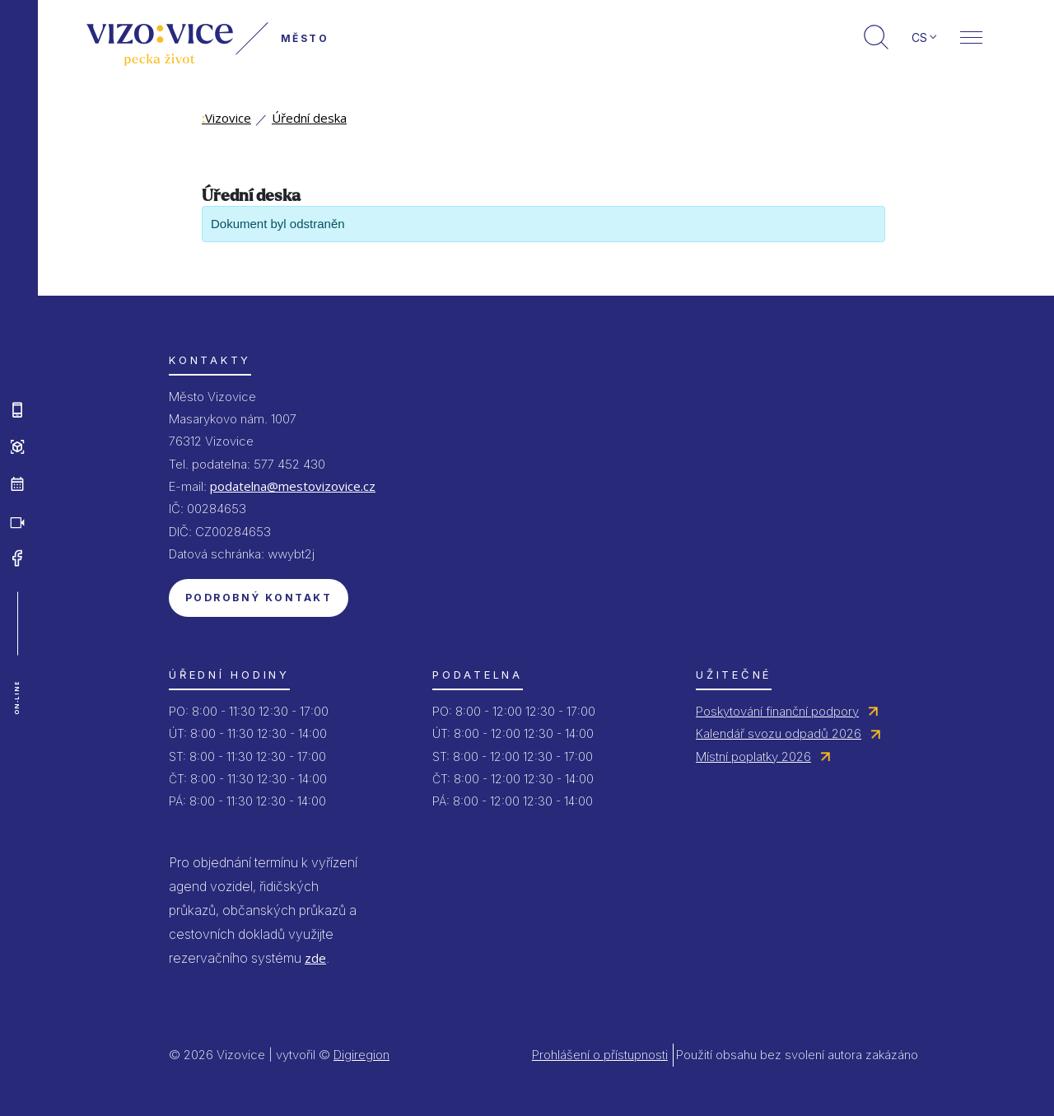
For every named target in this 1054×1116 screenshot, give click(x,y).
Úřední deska (309, 118)
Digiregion (361, 1054)
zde (315, 958)
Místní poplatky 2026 (753, 756)
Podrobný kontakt (258, 597)
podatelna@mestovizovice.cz (292, 486)
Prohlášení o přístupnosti (600, 1054)
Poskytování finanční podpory (777, 711)
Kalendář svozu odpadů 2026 (778, 733)
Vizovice (226, 118)
